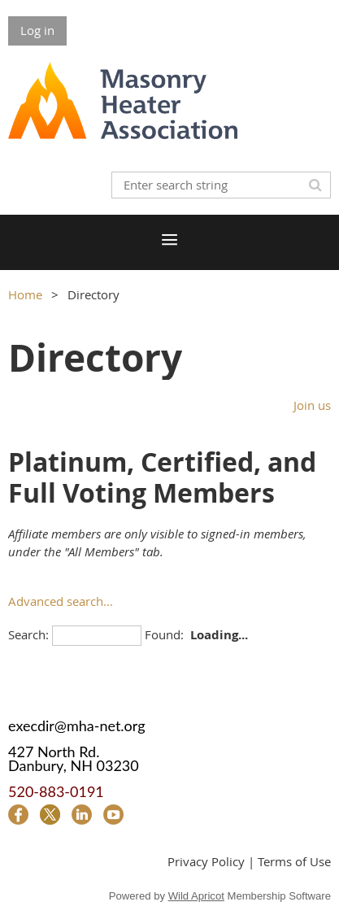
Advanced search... (60, 601)
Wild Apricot (196, 896)
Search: (28, 634)
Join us (312, 405)
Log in (37, 30)
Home (25, 294)
